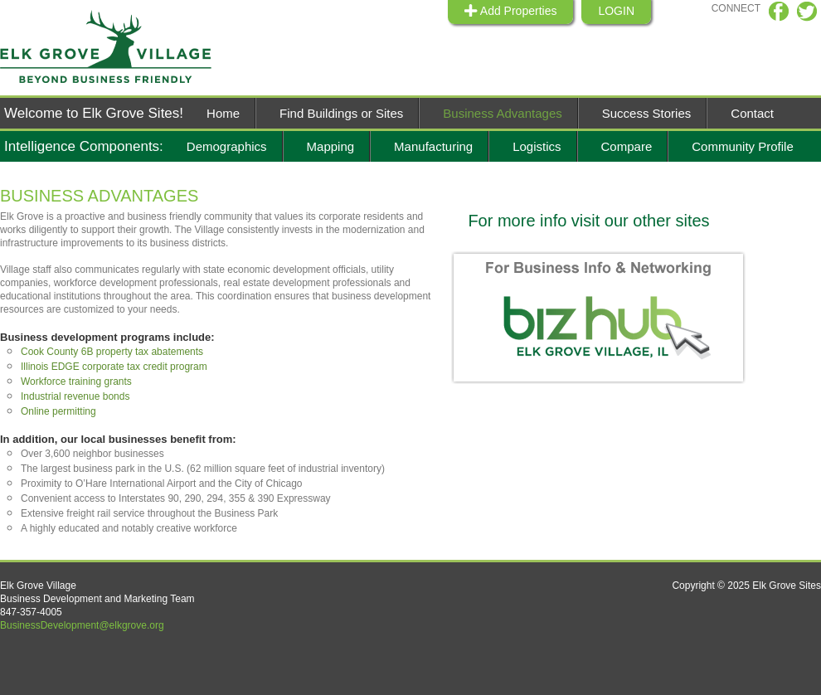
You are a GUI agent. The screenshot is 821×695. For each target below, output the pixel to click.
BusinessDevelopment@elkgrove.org (82, 625)
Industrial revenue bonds (75, 396)
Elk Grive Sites (116, 47)
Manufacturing (433, 146)
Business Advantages (502, 113)
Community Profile (743, 146)
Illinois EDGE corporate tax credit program (114, 366)
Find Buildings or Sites (341, 113)
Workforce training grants (76, 381)
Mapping (331, 146)
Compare (627, 146)
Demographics (227, 146)
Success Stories (647, 113)
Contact (752, 113)
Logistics (537, 146)
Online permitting (58, 411)
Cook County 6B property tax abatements (112, 351)
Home (223, 113)
